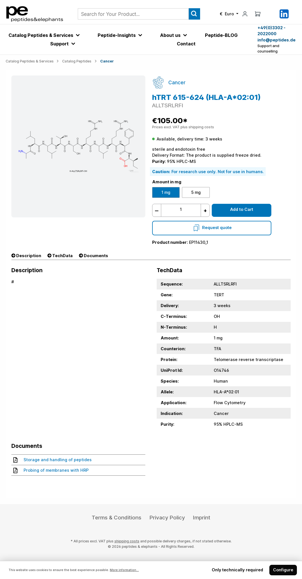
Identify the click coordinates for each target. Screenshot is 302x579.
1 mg (166, 192)
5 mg (196, 192)
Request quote (212, 227)
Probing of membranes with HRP (51, 470)
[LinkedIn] (284, 13)
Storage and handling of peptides (52, 460)
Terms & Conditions (116, 517)
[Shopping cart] (257, 14)
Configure (283, 569)
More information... (124, 570)
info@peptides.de (276, 39)
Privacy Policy (167, 517)
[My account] (244, 14)
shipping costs (126, 541)
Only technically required (237, 569)
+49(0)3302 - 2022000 (271, 30)
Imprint (201, 517)
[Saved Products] (270, 14)
